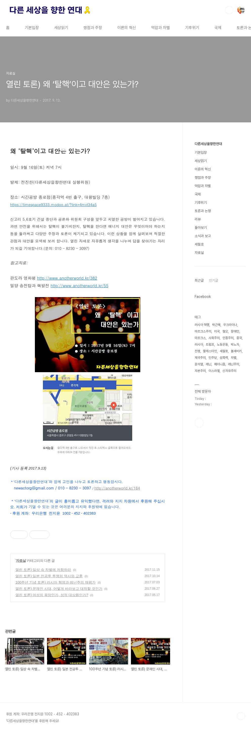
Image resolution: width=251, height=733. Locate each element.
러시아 (199, 344)
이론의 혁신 (126, 27)
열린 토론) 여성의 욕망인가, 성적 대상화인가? (51, 595)
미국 (217, 331)
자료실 (21, 561)
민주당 (213, 358)
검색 (229, 10)
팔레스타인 (210, 351)
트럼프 (210, 344)
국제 (217, 27)
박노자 (235, 344)
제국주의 (200, 358)
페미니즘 (219, 364)
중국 (239, 338)
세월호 (199, 244)
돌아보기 (201, 228)
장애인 (235, 331)
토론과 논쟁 (203, 211)
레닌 (208, 364)
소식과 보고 (203, 236)
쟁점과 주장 (92, 27)
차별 (233, 358)
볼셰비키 (236, 351)
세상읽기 (61, 27)
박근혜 (216, 325)
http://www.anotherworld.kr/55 (79, 285)
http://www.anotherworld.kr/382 (67, 278)
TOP (241, 716)
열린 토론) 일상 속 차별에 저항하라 (43, 570)
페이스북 (199, 422)
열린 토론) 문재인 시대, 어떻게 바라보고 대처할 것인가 (58, 589)
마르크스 (200, 338)
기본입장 (32, 27)
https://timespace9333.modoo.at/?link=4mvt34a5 (53, 204)
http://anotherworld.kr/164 (117, 488)
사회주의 (214, 338)
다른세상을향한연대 (208, 144)
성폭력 (224, 358)
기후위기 (192, 27)
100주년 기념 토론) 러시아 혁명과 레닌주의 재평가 (55, 582)
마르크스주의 (203, 331)
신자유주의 (229, 371)
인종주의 (228, 338)
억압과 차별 (160, 27)
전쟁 (197, 351)
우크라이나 (230, 325)
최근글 (199, 280)
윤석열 (199, 364)
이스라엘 (214, 371)
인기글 (213, 280)
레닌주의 (233, 364)
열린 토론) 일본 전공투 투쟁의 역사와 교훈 (49, 576)
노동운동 (222, 344)
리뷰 (198, 219)
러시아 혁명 (202, 325)
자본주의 (200, 371)
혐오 (225, 331)
